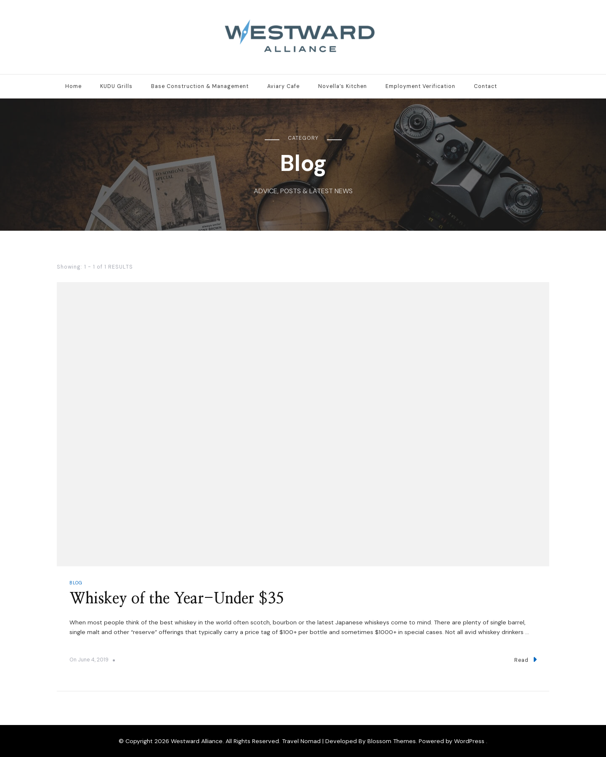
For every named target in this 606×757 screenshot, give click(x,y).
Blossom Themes (391, 741)
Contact (485, 86)
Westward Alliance (197, 741)
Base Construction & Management (200, 86)
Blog (75, 583)
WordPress (469, 741)
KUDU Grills (116, 86)
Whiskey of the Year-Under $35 (176, 599)
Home (73, 86)
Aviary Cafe (283, 86)
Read (525, 660)
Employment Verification (420, 86)
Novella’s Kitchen (342, 86)
